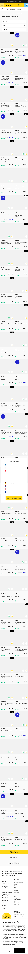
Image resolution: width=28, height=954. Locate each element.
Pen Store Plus (5, 891)
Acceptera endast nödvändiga (9, 944)
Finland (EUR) (9, 474)
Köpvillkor (4, 905)
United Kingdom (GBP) (11, 489)
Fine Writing (12, 13)
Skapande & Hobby (18, 882)
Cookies (4, 908)
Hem (2, 13)
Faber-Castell (17, 899)
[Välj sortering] (14, 29)
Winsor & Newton (18, 902)
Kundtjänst (4, 881)
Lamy (15, 898)
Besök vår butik (5, 887)
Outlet (15, 889)
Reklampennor (5, 897)
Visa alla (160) (17, 906)
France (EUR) (9, 480)
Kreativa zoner (5, 900)
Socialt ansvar (5, 899)
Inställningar (8, 951)
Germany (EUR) (9, 483)
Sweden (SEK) (9, 464)
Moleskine (16, 904)
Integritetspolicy (5, 906)
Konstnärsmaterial (18, 881)
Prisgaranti (4, 902)
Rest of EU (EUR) (9, 492)
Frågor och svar (5, 883)
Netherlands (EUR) (10, 486)
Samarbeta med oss (6, 894)
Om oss (3, 884)
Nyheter (16, 890)
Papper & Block (17, 885)
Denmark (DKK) (9, 471)
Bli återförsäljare (5, 895)
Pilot (15, 896)
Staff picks (16, 892)
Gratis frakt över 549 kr (14, 1)
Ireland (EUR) (9, 477)
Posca (15, 901)
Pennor (6, 13)
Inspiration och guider (7, 892)
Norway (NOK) (9, 467)
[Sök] (14, 9)
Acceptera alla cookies (20, 950)
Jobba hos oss (5, 886)
